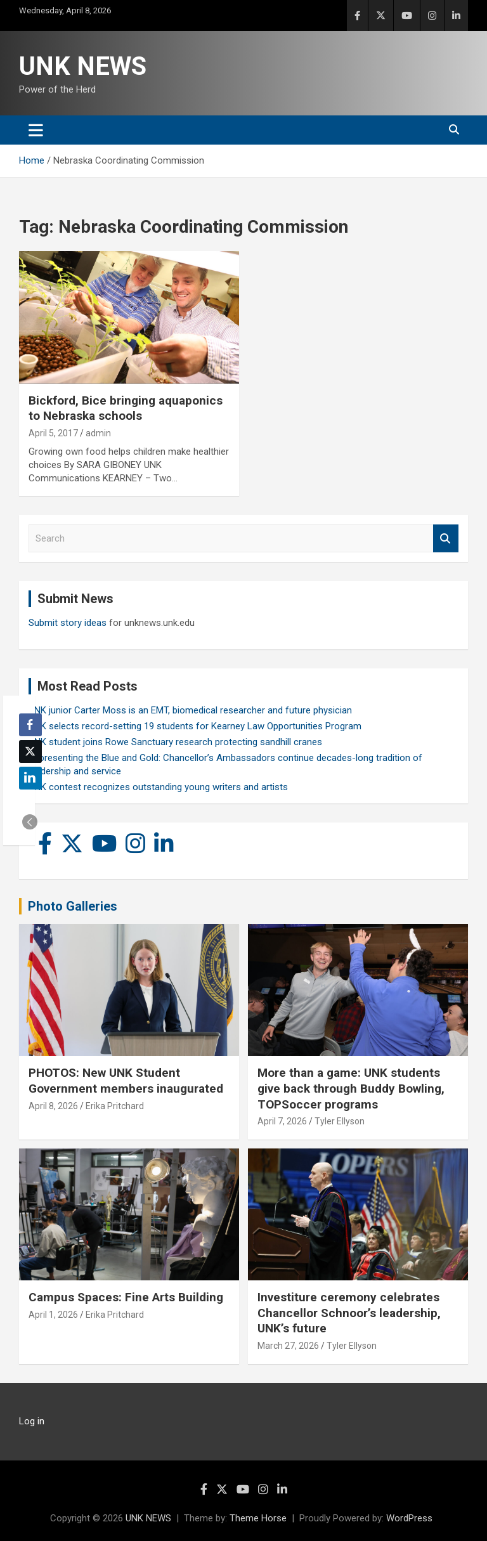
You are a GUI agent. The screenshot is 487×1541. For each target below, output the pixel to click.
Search (445, 538)
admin (98, 433)
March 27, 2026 (288, 1346)
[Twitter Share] (30, 751)
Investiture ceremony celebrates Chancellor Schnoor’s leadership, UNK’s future (349, 1313)
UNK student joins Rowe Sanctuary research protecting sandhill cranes (175, 742)
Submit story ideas (68, 622)
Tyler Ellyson (340, 1121)
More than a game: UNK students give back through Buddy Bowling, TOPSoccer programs (351, 1088)
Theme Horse (258, 1518)
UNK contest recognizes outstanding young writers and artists (158, 787)
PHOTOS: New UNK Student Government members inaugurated (126, 1080)
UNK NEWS (82, 66)
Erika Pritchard (115, 1106)
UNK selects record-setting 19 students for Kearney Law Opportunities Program (195, 726)
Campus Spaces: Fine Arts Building (126, 1297)
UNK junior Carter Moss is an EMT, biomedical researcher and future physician (190, 710)
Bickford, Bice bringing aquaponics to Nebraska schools (126, 408)
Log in (31, 1421)
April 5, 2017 (53, 433)
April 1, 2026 (53, 1315)
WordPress (409, 1518)
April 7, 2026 (282, 1121)
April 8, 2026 (53, 1106)
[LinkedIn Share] (30, 778)
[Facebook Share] (30, 724)
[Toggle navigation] (36, 130)
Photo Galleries (72, 906)
